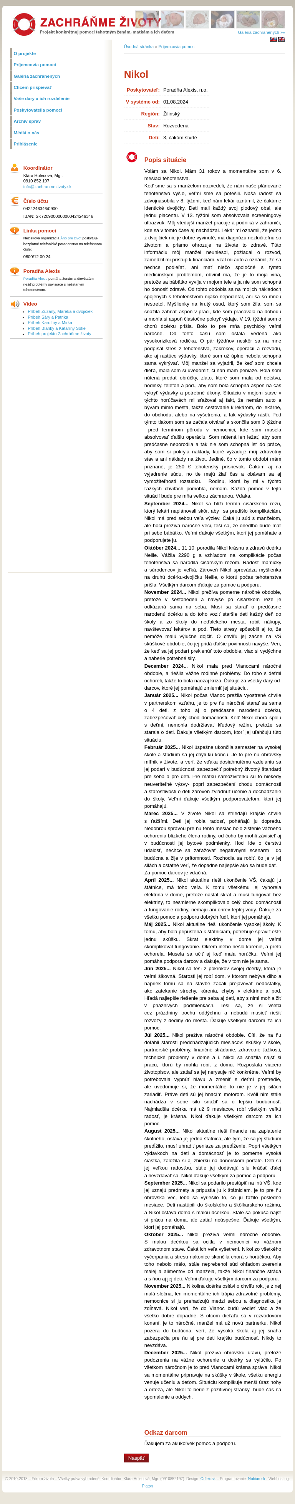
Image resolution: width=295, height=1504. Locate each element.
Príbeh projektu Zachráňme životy (59, 333)
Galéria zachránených (258, 32)
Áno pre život (70, 238)
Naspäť (136, 1458)
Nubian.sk (256, 1479)
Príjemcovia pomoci (176, 46)
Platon (147, 1486)
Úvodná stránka (139, 46)
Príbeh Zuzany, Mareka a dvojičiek (60, 311)
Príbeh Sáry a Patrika (48, 317)
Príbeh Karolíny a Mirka (50, 322)
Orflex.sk (208, 1479)
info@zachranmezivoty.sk (47, 186)
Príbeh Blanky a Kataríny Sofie (56, 328)
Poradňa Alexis (35, 278)
